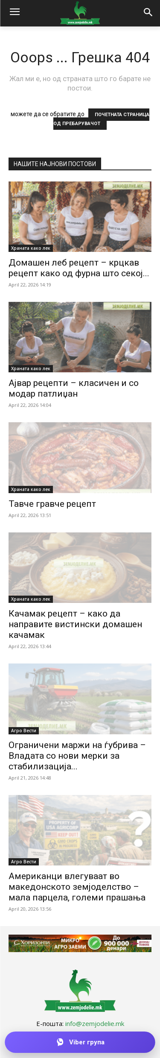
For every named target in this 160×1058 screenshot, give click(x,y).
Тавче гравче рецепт (52, 504)
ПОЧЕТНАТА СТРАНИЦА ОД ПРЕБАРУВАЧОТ (101, 119)
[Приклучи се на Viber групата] (80, 1042)
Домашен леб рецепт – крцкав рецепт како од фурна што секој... (79, 267)
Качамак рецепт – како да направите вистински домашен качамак (75, 624)
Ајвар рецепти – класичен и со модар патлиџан (74, 388)
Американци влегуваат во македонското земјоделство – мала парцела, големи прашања (77, 887)
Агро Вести (23, 731)
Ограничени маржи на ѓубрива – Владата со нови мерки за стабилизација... (77, 756)
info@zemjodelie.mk (94, 1023)
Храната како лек (30, 248)
